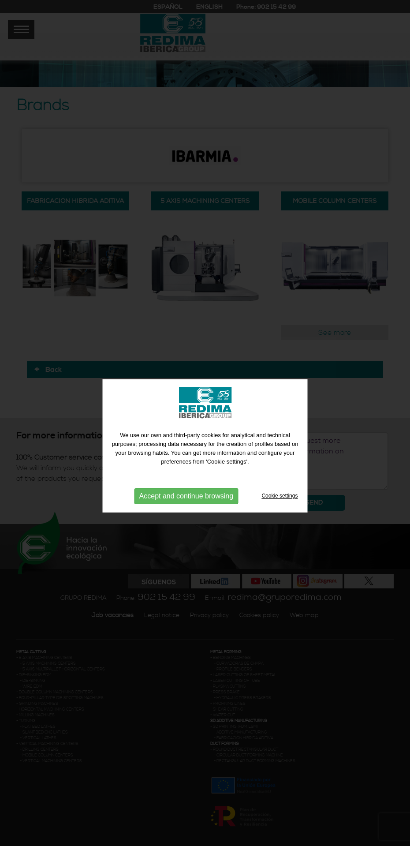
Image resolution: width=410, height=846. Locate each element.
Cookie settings (279, 501)
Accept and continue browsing (186, 501)
